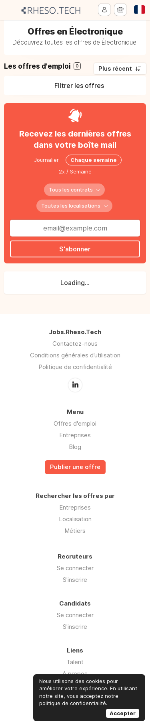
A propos (75, 673)
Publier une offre (75, 466)
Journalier (46, 160)
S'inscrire (75, 579)
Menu (11, 10)
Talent (75, 661)
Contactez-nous (75, 343)
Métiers (75, 530)
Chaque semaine (93, 160)
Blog (75, 446)
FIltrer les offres (79, 86)
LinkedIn (75, 385)
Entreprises (75, 434)
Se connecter (75, 567)
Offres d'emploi (75, 423)
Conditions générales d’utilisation (75, 355)
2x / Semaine (75, 171)
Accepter (123, 713)
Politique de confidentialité (75, 367)
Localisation (75, 518)
